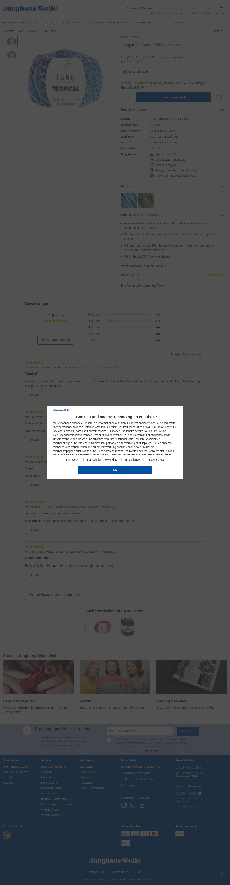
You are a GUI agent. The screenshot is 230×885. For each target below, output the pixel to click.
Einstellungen (133, 459)
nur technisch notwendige (102, 459)
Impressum (72, 459)
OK (115, 469)
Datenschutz (156, 459)
